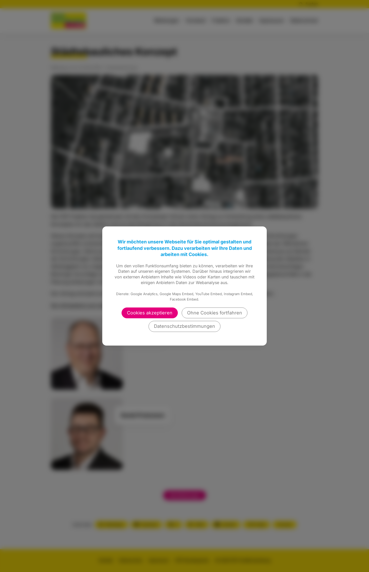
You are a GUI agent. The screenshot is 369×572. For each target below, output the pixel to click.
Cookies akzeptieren (149, 312)
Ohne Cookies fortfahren (214, 312)
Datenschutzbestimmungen (184, 326)
